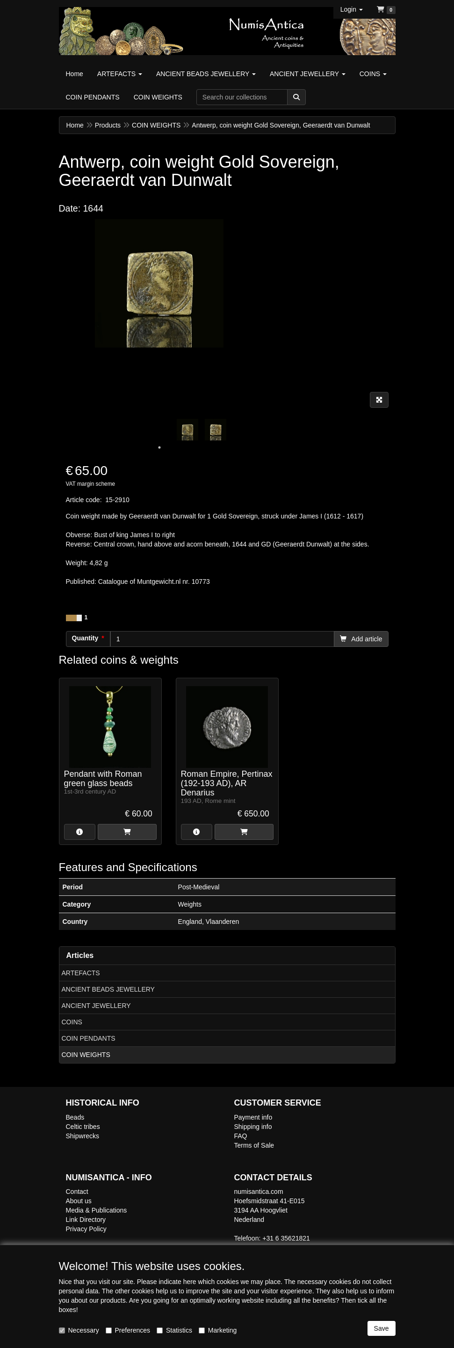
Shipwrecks (83, 1136)
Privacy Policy (86, 1229)
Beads (75, 1117)
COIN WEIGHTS (86, 1054)
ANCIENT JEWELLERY (96, 1005)
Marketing (218, 1330)
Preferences (128, 1330)
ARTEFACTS (81, 973)
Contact (77, 1191)
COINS (72, 1022)
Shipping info (253, 1126)
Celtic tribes (83, 1126)
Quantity (85, 638)
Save (381, 1328)
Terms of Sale (254, 1145)
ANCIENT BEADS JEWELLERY (108, 989)
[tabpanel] (187, 429)
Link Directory (86, 1219)
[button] (351, 9)
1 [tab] (159, 447)
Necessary (79, 1330)
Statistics (174, 1330)
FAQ (240, 1136)
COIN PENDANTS (88, 1038)
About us (79, 1201)
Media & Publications (96, 1210)
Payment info (253, 1117)
